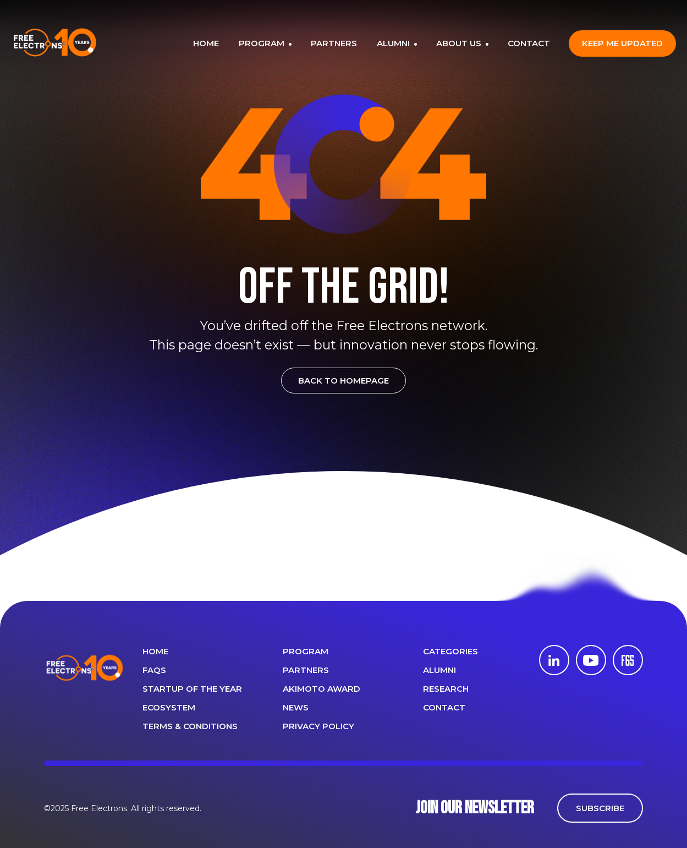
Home (155, 651)
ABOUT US (459, 43)
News (296, 707)
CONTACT (529, 43)
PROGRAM (263, 43)
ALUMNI (394, 43)
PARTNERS (334, 43)
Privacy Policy (318, 726)
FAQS (154, 670)
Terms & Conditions (190, 726)
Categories (450, 651)
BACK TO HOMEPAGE (343, 380)
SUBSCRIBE (600, 808)
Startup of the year (192, 688)
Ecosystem (168, 707)
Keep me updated (622, 43)
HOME (206, 43)
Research (446, 688)
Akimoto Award (321, 688)
